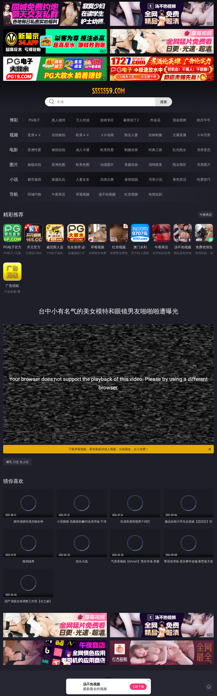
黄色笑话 (179, 179)
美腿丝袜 (131, 164)
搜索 (163, 101)
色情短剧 (155, 194)
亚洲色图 (58, 164)
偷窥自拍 (34, 164)
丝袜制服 (155, 135)
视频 (14, 135)
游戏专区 (107, 120)
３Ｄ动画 (107, 135)
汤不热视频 (107, 194)
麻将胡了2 (131, 120)
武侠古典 (107, 179)
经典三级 (155, 149)
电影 (14, 149)
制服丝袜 (131, 149)
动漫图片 (107, 164)
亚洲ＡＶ (34, 135)
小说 (14, 179)
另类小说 (155, 179)
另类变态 (203, 149)
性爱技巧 (203, 179)
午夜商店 (58, 194)
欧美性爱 (107, 149)
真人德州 (58, 120)
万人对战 (82, 120)
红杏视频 (131, 194)
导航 (14, 194)
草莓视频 (82, 194)
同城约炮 (34, 194)
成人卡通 (82, 149)
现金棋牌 (179, 120)
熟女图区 (179, 164)
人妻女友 (82, 179)
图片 (14, 164)
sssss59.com (108, 91)
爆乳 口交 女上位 (17, 462)
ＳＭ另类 (203, 135)
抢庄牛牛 (203, 120)
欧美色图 (82, 164)
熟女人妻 (131, 135)
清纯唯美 (155, 164)
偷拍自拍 (58, 149)
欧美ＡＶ (82, 135)
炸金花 (155, 120)
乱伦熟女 (179, 149)
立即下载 (138, 687)
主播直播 (179, 135)
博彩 (14, 120)
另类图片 (203, 164)
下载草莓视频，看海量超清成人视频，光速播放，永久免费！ (140, 449)
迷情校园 (131, 179)
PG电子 (34, 120)
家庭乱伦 (58, 179)
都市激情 (34, 179)
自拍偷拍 (58, 135)
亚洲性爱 (34, 149)
